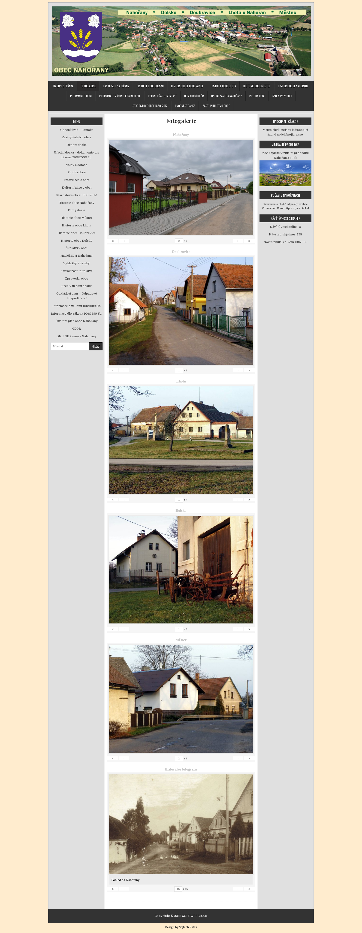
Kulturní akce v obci (76, 187)
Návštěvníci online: (284, 227)
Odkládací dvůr (194, 95)
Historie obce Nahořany (293, 86)
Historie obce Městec (257, 86)
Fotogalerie (88, 86)
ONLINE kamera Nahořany (226, 95)
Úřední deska (76, 145)
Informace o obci (81, 95)
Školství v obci (282, 95)
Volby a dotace (76, 165)
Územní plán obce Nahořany (76, 321)
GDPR (76, 328)
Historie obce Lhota (223, 86)
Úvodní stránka (63, 86)
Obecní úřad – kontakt (162, 95)
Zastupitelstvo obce (216, 105)
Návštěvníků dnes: (283, 234)
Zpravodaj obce (76, 278)
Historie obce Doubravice (187, 86)
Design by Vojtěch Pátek (181, 927)
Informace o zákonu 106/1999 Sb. (120, 95)
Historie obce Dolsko (150, 86)
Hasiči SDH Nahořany (116, 86)
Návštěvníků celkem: (279, 242)
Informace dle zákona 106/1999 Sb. (76, 313)
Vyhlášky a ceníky (76, 263)
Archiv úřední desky (76, 286)
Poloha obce (257, 95)
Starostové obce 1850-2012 (150, 105)
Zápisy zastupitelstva (76, 271)
